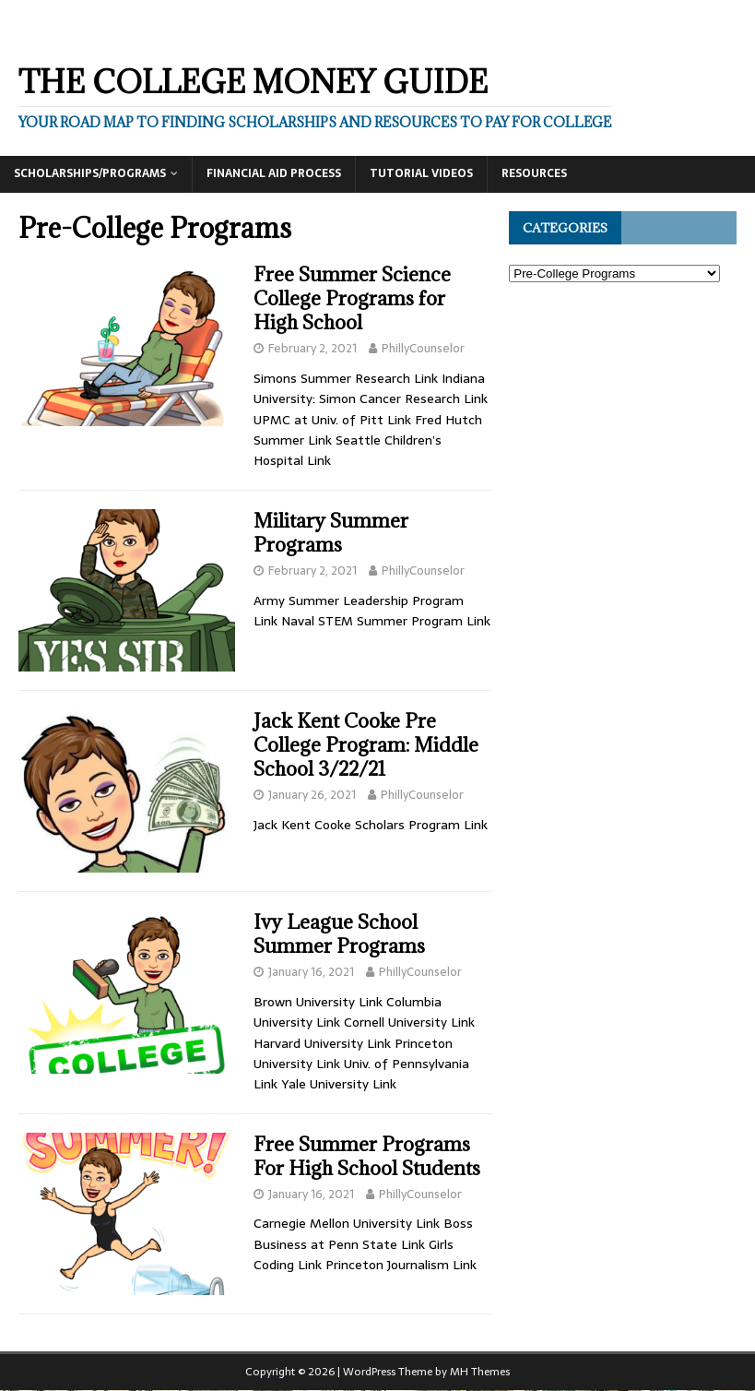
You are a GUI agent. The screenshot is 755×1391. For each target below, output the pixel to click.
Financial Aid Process (273, 173)
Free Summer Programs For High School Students (367, 1156)
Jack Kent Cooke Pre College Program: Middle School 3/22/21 (366, 744)
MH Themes (480, 1371)
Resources (534, 173)
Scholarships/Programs (90, 173)
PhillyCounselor (423, 348)
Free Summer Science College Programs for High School (352, 298)
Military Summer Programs (331, 532)
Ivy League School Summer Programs (339, 934)
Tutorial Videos (421, 173)
